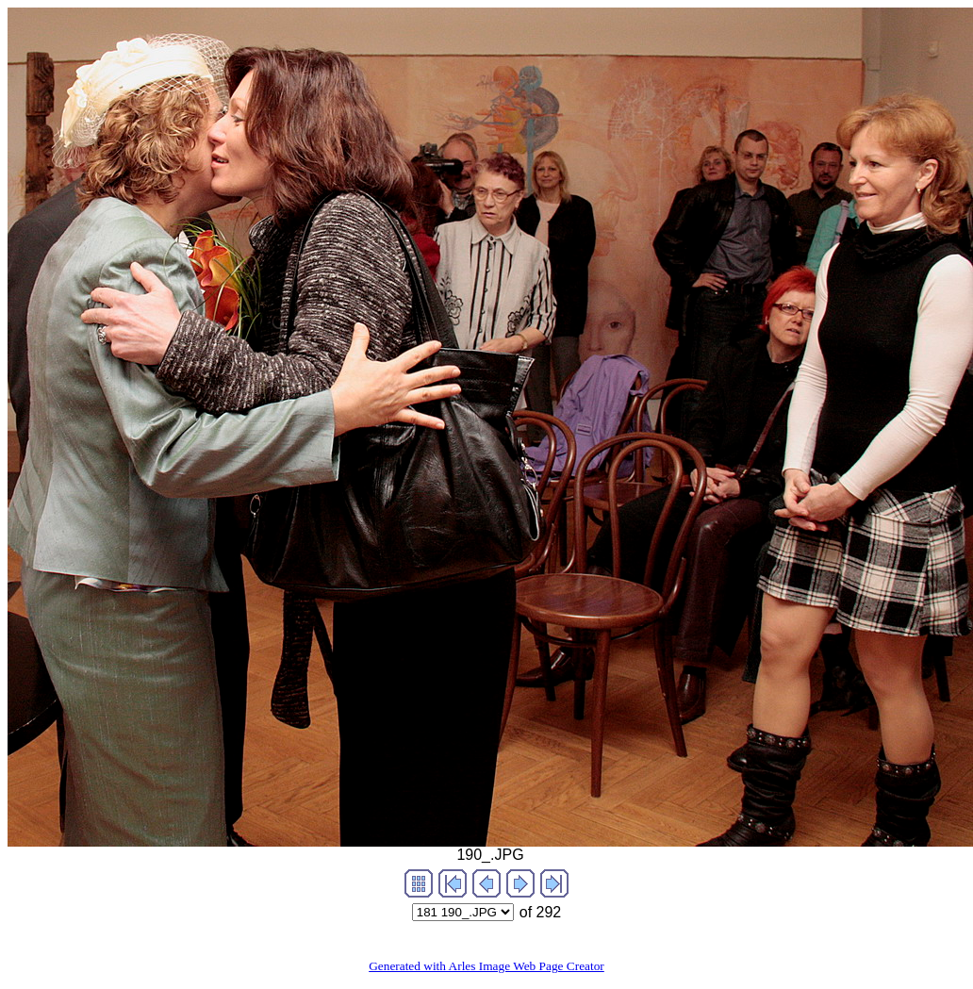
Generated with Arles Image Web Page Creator (486, 966)
